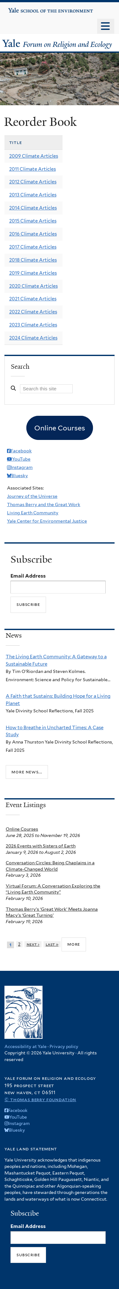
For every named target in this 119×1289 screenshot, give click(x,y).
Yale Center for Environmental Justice (47, 521)
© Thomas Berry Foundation (40, 1099)
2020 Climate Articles (33, 286)
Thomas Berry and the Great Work (43, 504)
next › (33, 944)
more (73, 944)
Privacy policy (64, 1046)
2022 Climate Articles (33, 312)
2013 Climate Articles (32, 195)
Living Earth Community (32, 512)
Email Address (28, 576)
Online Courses (22, 829)
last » (52, 944)
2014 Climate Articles (33, 208)
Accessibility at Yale (25, 1046)
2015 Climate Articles (32, 221)
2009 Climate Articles (33, 156)
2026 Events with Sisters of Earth (41, 845)
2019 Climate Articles (33, 273)
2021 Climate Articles (32, 299)
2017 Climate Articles (32, 247)
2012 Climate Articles (32, 182)
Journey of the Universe (32, 496)
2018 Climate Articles (33, 260)
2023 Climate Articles (33, 325)
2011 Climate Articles (32, 169)
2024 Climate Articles (33, 338)
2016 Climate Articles (33, 234)
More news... (26, 771)
